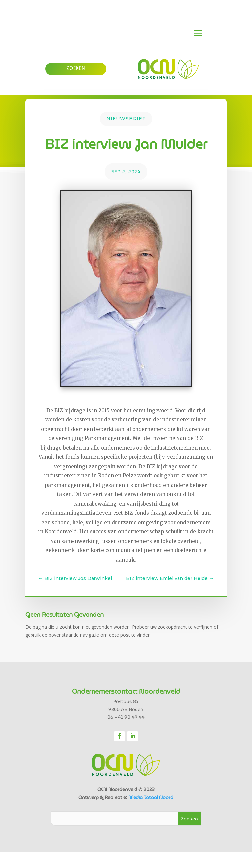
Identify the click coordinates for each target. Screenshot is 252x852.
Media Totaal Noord (150, 797)
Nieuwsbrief (126, 118)
